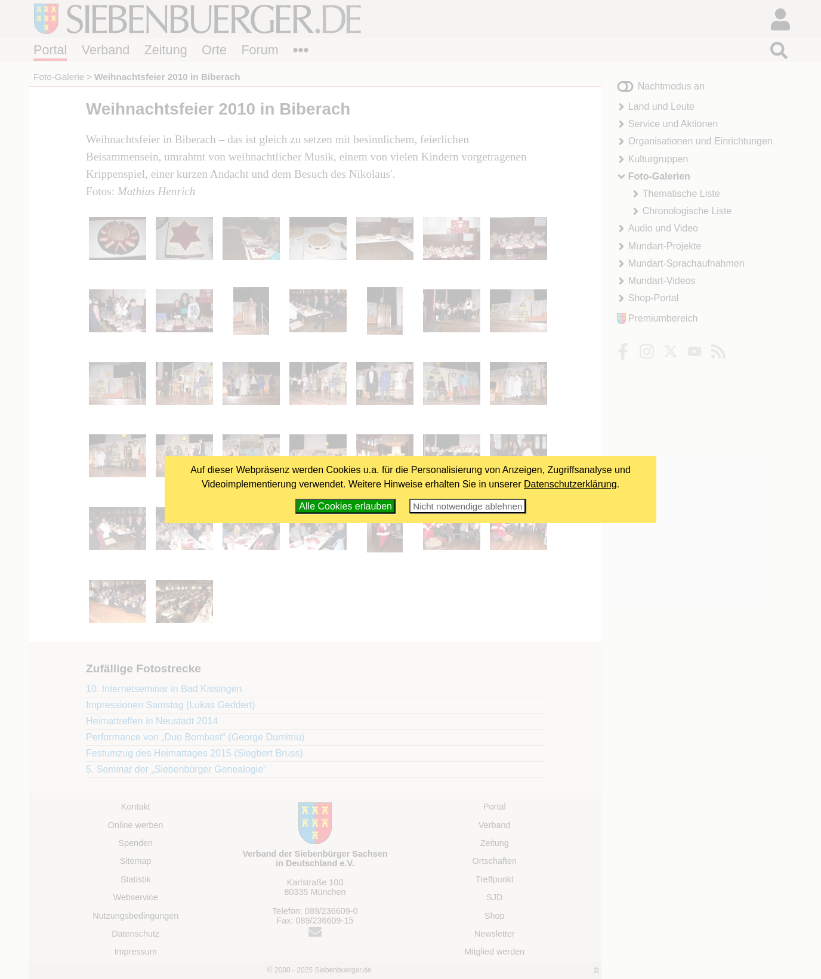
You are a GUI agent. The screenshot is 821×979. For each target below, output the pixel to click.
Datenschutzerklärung (570, 484)
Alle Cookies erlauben (345, 506)
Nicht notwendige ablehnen (467, 506)
